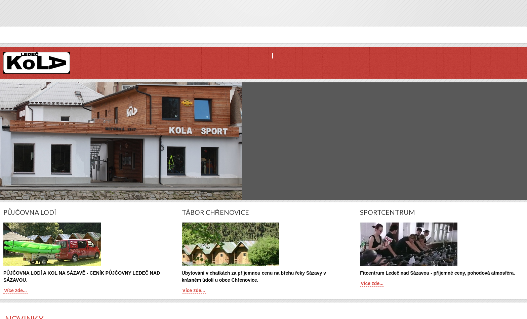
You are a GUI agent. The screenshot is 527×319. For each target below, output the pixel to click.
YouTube (521, 18)
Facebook (498, 18)
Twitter (510, 18)
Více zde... (15, 290)
